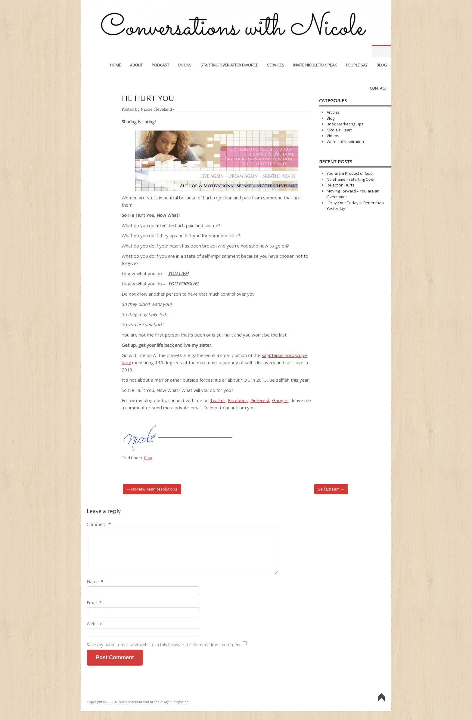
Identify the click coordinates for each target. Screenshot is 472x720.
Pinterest (260, 400)
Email (94, 602)
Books (185, 51)
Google (280, 400)
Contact (378, 74)
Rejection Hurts (340, 185)
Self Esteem (331, 489)
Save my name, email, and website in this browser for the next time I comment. (164, 645)
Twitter (217, 400)
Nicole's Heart (339, 130)
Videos (333, 135)
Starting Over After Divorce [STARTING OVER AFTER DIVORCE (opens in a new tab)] (229, 51)
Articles (333, 112)
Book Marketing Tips (345, 124)
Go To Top (381, 697)
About (136, 51)
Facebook (238, 400)
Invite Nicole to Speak (315, 51)
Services (275, 51)
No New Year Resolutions (151, 489)
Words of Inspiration (345, 141)
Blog (381, 51)
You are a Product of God (350, 173)
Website (94, 623)
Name (95, 581)
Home (115, 51)
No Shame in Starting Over (351, 179)
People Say (356, 51)
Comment (99, 524)
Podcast (160, 51)
